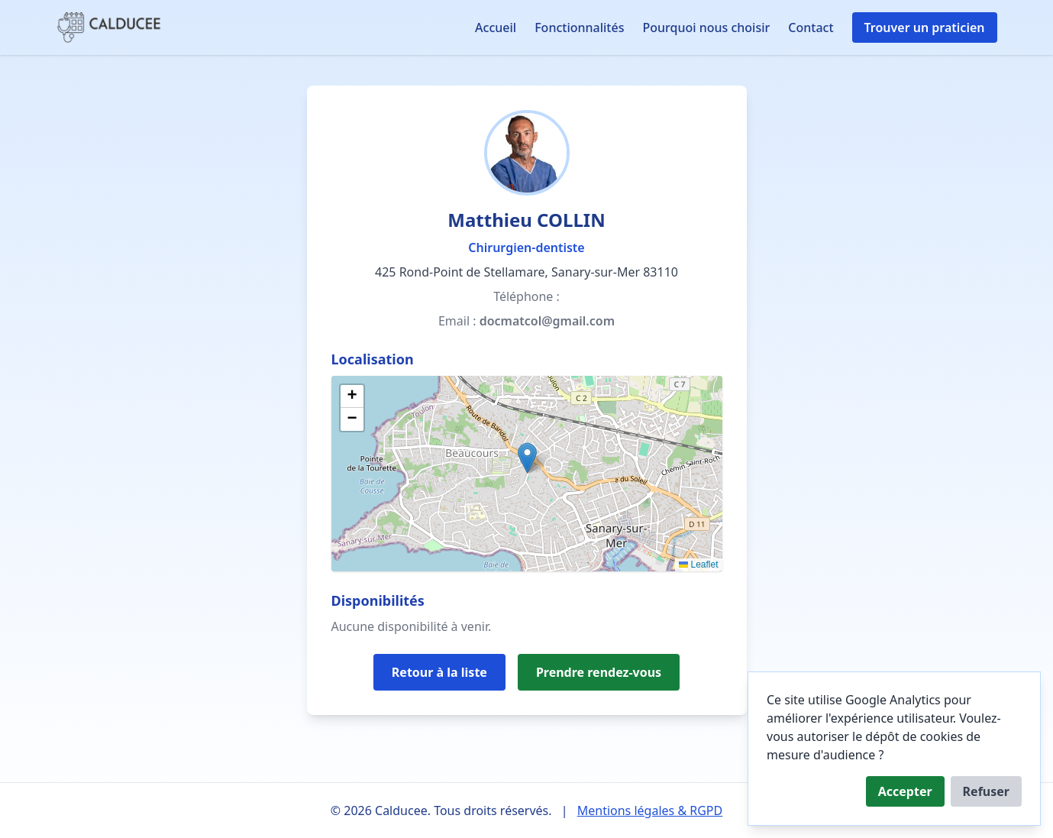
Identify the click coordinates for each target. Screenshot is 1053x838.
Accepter (905, 791)
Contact (810, 27)
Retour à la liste (439, 672)
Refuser (986, 791)
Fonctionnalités (579, 27)
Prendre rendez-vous (598, 672)
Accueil (495, 27)
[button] (527, 458)
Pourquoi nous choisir (706, 27)
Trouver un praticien (924, 27)
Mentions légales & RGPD (650, 810)
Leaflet (698, 564)
